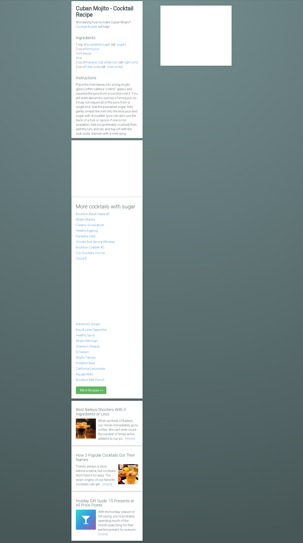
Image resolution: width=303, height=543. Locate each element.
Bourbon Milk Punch (90, 380)
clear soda (114, 67)
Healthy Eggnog (87, 230)
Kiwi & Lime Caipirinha (91, 329)
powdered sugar (98, 44)
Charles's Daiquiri (88, 346)
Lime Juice (92, 49)
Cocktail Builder (86, 26)
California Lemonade (90, 368)
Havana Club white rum (102, 62)
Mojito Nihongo (87, 341)
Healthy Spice (85, 335)
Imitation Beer (85, 363)
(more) (130, 438)
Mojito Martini (85, 219)
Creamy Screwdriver (90, 225)
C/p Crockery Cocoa (90, 253)
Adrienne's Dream (88, 324)
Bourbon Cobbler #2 (90, 247)
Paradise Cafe (85, 236)
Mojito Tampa (85, 357)
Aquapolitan (84, 374)
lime (79, 58)
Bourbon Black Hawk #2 (93, 214)
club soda (93, 67)
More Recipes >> (91, 390)
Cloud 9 (81, 258)
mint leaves (84, 53)
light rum (130, 62)
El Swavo (82, 352)
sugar (121, 44)
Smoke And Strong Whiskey (95, 242)
